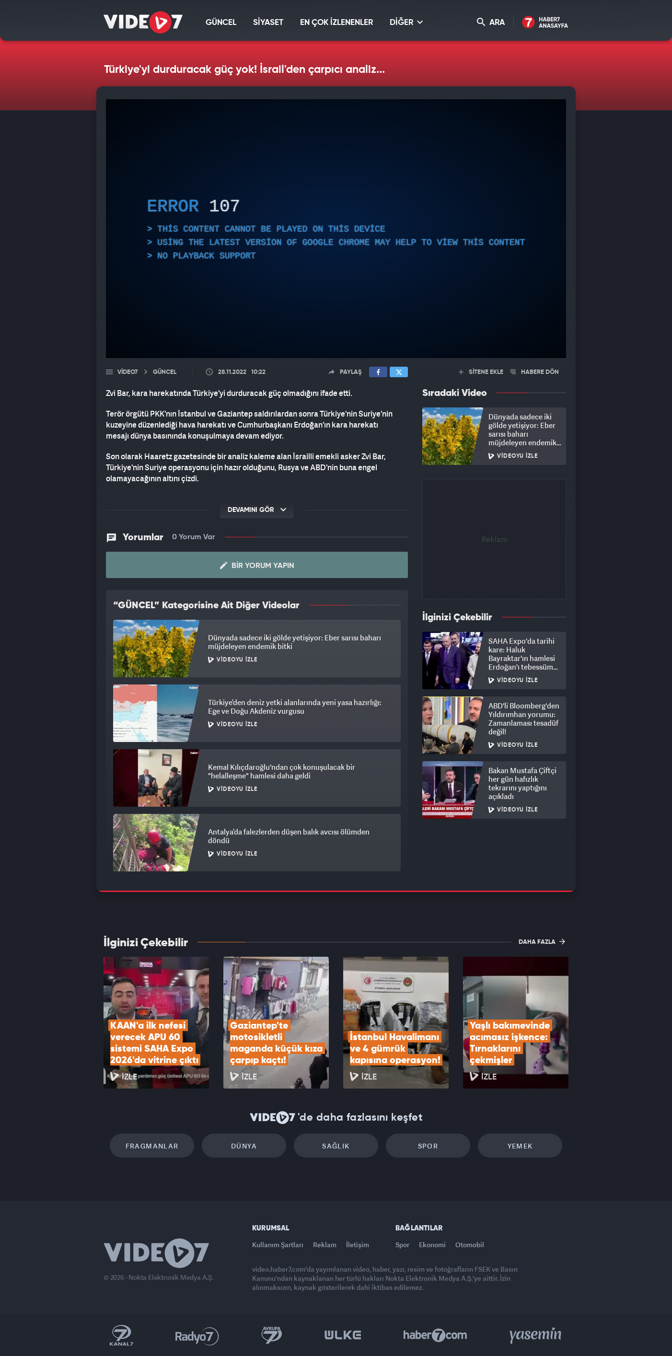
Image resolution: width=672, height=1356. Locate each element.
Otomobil (469, 1244)
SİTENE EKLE (481, 372)
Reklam (324, 1244)
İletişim (357, 1244)
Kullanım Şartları (277, 1244)
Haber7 (435, 1335)
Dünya (244, 1145)
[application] (336, 228)
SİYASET (268, 23)
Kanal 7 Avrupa (271, 1335)
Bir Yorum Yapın (257, 565)
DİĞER (406, 22)
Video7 (127, 372)
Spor (428, 1145)
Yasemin (536, 1335)
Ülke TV (342, 1335)
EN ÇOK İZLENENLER (336, 23)
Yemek (520, 1145)
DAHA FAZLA (542, 941)
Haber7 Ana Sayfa (545, 23)
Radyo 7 (197, 1335)
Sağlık (335, 1145)
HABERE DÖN (534, 372)
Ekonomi (432, 1244)
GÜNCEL (221, 23)
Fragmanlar (152, 1145)
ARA (491, 22)
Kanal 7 (121, 1335)
